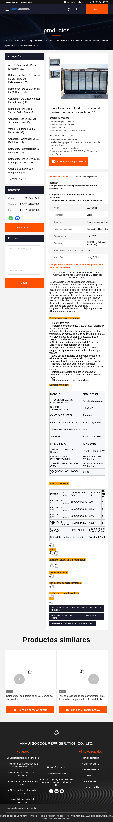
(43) (24, 151)
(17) (17, 179)
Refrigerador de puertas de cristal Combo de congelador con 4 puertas (29, 698)
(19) (20, 171)
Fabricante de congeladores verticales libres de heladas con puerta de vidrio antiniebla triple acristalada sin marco (82, 698)
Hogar (7, 41)
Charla (97, 9)
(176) (24, 79)
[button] (19, 679)
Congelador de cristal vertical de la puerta (47, 41)
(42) (23, 141)
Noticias (90, 775)
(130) (22, 121)
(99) (24, 91)
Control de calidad (90, 769)
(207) (22, 67)
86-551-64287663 (98, 2)
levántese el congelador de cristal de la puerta (72, 623)
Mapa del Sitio (90, 781)
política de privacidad (90, 787)
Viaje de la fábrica (90, 764)
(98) (21, 131)
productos (18, 41)
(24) (24, 161)
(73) (21, 111)
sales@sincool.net (73, 2)
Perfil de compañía (90, 758)
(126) (24, 101)
